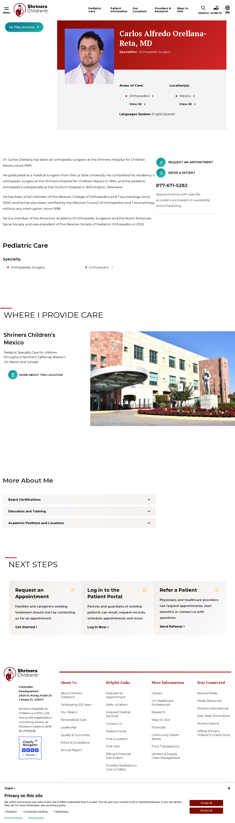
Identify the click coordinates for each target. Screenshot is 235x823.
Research (158, 712)
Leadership (68, 727)
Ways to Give (161, 720)
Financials (158, 727)
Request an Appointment (116, 695)
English (10, 788)
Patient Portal (116, 731)
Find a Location (117, 739)
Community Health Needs (165, 737)
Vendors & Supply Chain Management (166, 756)
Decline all (206, 810)
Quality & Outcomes (75, 735)
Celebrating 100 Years (76, 705)
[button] (203, 10)
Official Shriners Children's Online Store (213, 733)
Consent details (13, 817)
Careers (157, 693)
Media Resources (209, 701)
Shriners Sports (208, 723)
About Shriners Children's (71, 695)
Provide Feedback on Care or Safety (121, 767)
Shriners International (212, 708)
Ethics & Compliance (75, 742)
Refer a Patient (117, 705)
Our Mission (69, 712)
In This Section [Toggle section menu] (24, 27)
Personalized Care (74, 720)
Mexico (185, 96)
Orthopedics (139, 96)
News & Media (207, 693)
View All (135, 104)
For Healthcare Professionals (162, 703)
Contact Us (114, 723)
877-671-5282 (172, 185)
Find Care (113, 746)
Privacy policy (36, 817)
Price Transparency (166, 746)
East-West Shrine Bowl (213, 716)
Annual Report (71, 750)
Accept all (206, 802)
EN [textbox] (228, 12)
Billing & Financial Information (118, 756)
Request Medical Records (118, 714)
